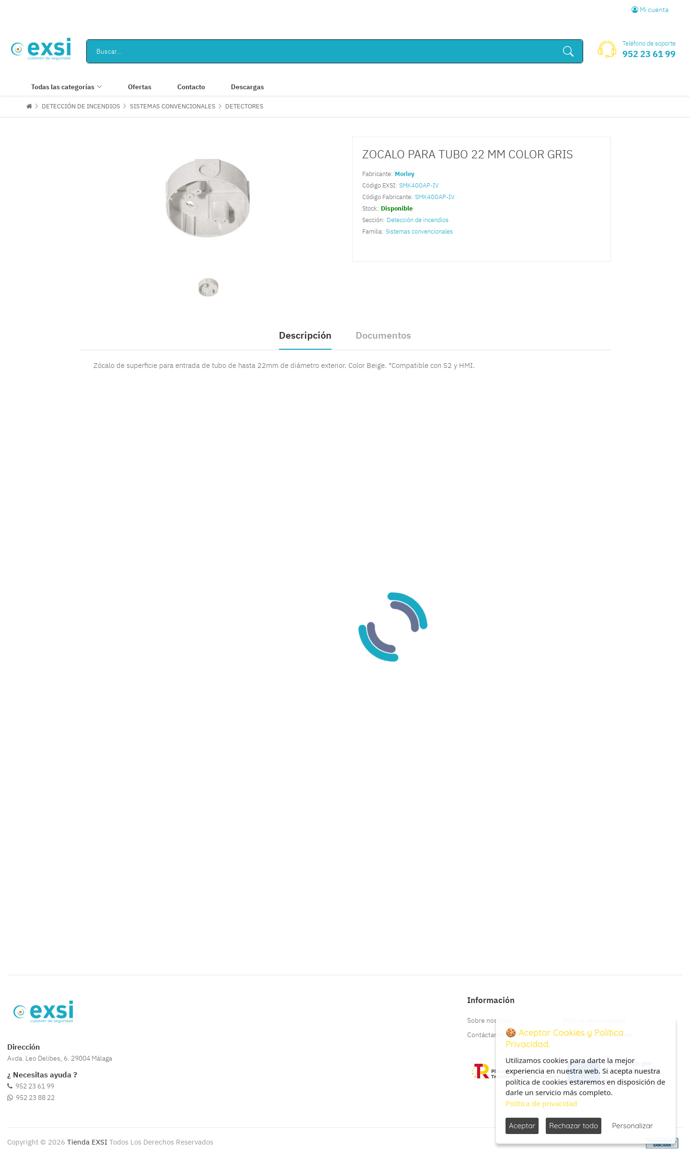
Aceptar (522, 1125)
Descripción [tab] (305, 335)
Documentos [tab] (383, 335)
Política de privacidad (541, 1103)
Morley (404, 174)
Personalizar (632, 1125)
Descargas (247, 87)
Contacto (191, 87)
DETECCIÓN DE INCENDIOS (81, 106)
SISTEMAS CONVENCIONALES (173, 106)
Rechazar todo (573, 1125)
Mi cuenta (650, 9)
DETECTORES (244, 106)
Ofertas (139, 87)
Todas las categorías (62, 87)
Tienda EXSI (87, 1141)
